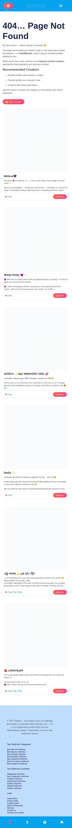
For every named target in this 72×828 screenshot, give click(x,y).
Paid (20, 592)
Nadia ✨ (9, 472)
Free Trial (12, 592)
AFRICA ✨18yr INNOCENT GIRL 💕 (26, 373)
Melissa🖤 (10, 176)
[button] (60, 5)
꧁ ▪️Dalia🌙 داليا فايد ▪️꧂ (19, 573)
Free (10, 197)
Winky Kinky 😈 (13, 274)
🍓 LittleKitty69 (13, 670)
